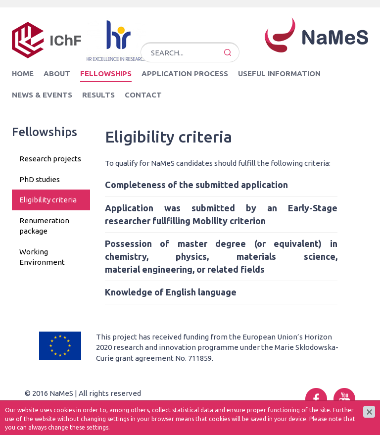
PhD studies (39, 179)
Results (98, 95)
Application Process (185, 73)
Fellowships (106, 73)
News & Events (42, 95)
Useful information (279, 73)
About (57, 73)
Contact (143, 95)
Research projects (50, 158)
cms (65, 404)
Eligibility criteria (48, 199)
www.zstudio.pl (101, 404)
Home (23, 73)
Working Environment (42, 256)
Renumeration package (44, 225)
